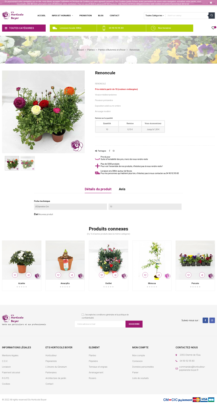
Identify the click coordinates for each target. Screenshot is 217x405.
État (36, 214)
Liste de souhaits (140, 378)
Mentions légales (10, 355)
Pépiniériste (51, 361)
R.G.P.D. (5, 378)
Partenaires (51, 372)
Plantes (92, 355)
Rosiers (92, 378)
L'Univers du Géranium (56, 367)
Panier (135, 372)
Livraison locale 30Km (70, 28)
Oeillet (108, 283)
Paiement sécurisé (11, 372)
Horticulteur (51, 355)
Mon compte (138, 355)
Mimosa (152, 283)
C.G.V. (5, 361)
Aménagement (96, 372)
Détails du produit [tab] (98, 189)
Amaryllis (65, 283)
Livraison (6, 367)
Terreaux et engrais (98, 367)
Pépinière (93, 361)
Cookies (6, 384)
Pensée (195, 283)
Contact (49, 384)
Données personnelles (143, 367)
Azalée (21, 283)
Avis (122, 189)
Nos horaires (164, 28)
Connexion (137, 361)
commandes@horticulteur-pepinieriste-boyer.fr (192, 368)
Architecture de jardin (56, 378)
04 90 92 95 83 (116, 28)
